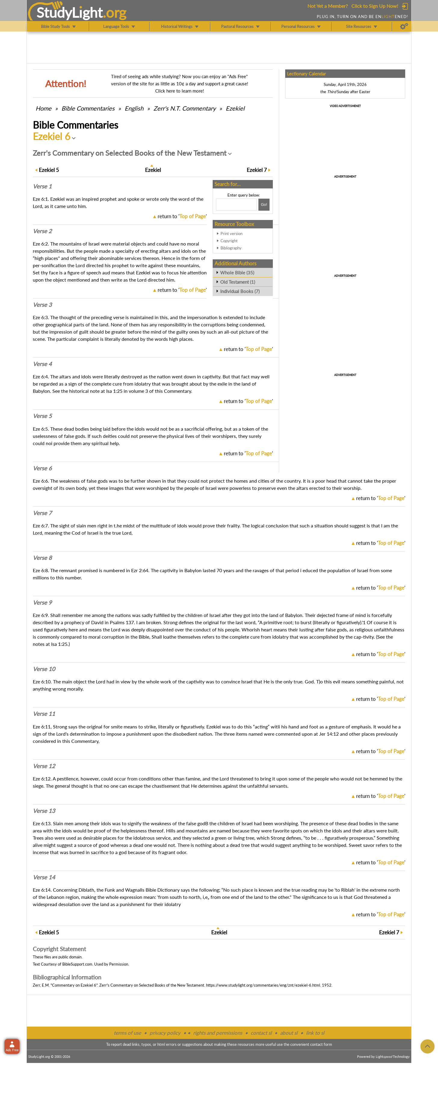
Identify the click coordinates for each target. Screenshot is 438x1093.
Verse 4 (42, 364)
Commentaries (88, 108)
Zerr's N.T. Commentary (184, 108)
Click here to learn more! (179, 90)
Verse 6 (42, 468)
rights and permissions (217, 1033)
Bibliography (231, 248)
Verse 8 (42, 557)
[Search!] (264, 205)
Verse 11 (44, 713)
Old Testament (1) (237, 282)
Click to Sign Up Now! (374, 6)
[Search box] (236, 205)
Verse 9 (42, 602)
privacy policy (165, 1033)
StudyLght (69, 12)
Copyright (229, 240)
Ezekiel (235, 108)
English (134, 108)
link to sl (315, 1033)
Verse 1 (42, 186)
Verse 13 (44, 811)
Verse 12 (44, 766)
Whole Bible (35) (237, 272)
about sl (289, 1033)
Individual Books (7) (240, 291)
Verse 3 (42, 304)
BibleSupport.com (77, 964)
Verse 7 (42, 513)
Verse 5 (42, 416)
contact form (321, 1044)
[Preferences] (404, 26)
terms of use (127, 1033)
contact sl (261, 1033)
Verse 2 (42, 231)
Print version (231, 233)
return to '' (182, 216)
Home (43, 108)
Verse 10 (44, 669)
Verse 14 (44, 877)
